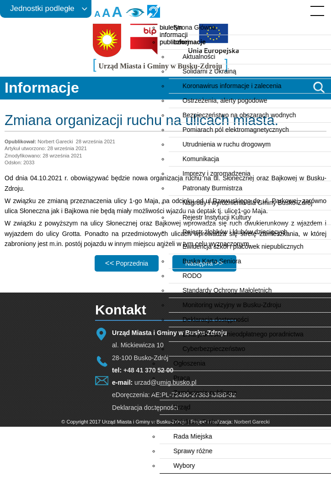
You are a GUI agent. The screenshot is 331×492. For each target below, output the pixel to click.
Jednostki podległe (42, 8)
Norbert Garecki (252, 421)
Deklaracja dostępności (145, 407)
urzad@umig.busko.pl (165, 382)
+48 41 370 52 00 (148, 370)
